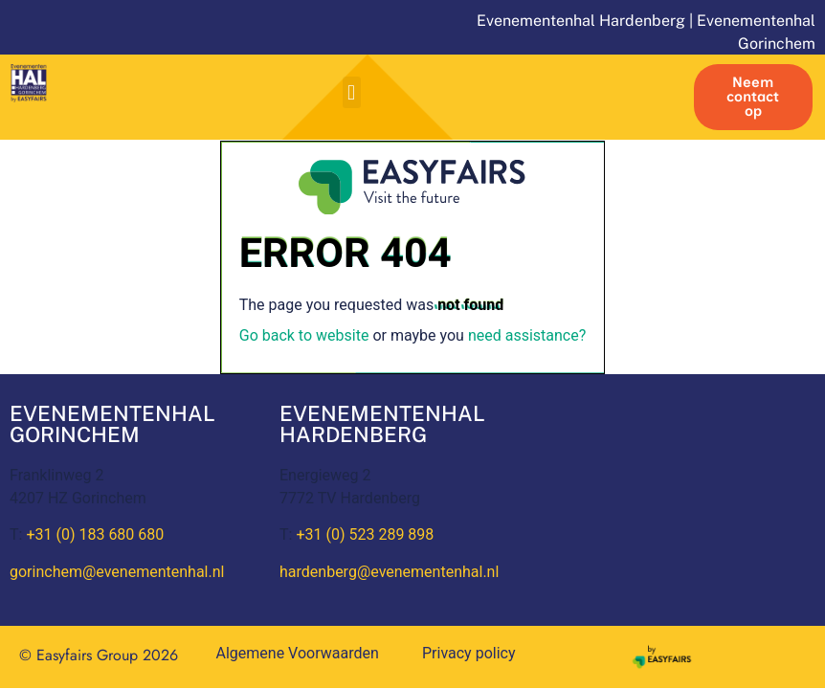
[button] (352, 92)
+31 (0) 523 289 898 (365, 534)
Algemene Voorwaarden (297, 653)
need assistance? (527, 335)
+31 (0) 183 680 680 (95, 534)
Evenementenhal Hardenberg (581, 20)
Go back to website (304, 335)
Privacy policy (469, 653)
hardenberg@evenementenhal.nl (389, 572)
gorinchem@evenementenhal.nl (117, 572)
